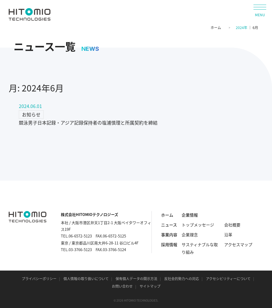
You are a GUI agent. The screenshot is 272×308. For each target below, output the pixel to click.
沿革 (228, 234)
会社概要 (232, 225)
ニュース (169, 225)
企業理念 (190, 234)
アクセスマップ (238, 244)
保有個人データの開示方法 (136, 278)
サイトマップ (150, 286)
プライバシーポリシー (39, 278)
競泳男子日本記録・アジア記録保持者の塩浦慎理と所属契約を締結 (88, 122)
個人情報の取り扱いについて (86, 278)
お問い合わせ (122, 286)
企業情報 (190, 215)
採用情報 (169, 244)
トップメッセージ (198, 225)
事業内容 (169, 234)
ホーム (216, 27)
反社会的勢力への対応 (181, 278)
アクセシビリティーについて (228, 278)
